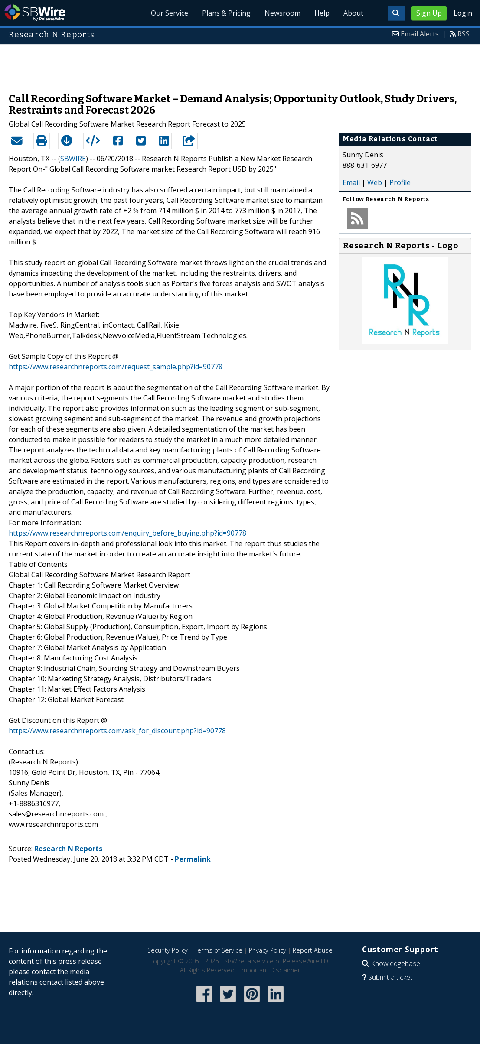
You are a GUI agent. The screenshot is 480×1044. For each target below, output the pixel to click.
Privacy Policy (267, 950)
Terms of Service (218, 950)
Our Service (169, 13)
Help (322, 13)
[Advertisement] (240, 64)
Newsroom (282, 13)
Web (374, 182)
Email (351, 182)
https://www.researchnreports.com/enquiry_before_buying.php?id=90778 (127, 533)
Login (463, 13)
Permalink (193, 859)
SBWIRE (73, 158)
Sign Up (429, 13)
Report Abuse (313, 950)
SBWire (34, 12)
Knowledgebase (395, 963)
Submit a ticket (390, 977)
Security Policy (167, 950)
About (353, 13)
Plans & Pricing (226, 13)
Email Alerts (420, 34)
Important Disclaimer (270, 970)
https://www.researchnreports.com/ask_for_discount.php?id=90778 (117, 730)
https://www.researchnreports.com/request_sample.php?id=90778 (115, 366)
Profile (400, 182)
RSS (463, 34)
